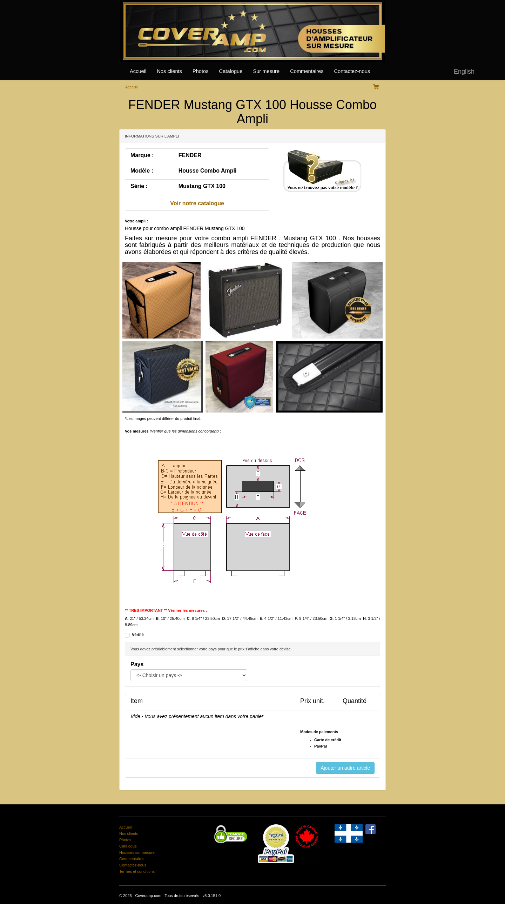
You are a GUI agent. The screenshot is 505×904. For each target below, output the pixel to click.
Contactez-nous (352, 71)
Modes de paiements (319, 732)
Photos (201, 71)
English (464, 71)
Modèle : (141, 171)
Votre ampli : (136, 221)
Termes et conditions (137, 871)
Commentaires (306, 71)
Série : (139, 186)
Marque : (142, 155)
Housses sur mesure (137, 852)
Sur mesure (266, 71)
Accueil (138, 71)
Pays (136, 664)
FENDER (190, 155)
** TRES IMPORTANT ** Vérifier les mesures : (166, 610)
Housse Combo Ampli (208, 171)
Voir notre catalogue (197, 203)
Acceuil (131, 87)
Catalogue (231, 71)
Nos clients (169, 71)
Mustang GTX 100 (202, 186)
